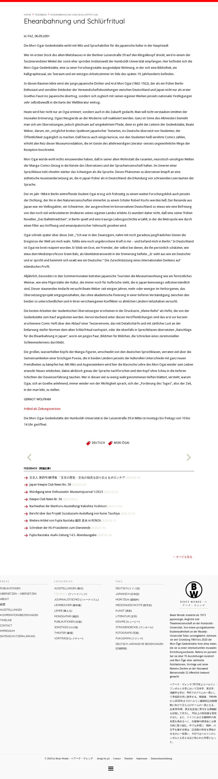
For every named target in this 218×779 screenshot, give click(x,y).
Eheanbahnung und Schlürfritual (74, 35)
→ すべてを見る (182, 577)
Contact (181, 15)
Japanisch (127, 614)
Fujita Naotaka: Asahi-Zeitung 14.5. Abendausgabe (70, 555)
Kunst (124, 631)
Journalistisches (76, 620)
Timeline (164, 15)
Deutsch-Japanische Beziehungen (139, 666)
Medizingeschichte (134, 625)
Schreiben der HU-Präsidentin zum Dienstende (67, 548)
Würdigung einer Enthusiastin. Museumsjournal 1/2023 (73, 512)
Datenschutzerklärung (17, 657)
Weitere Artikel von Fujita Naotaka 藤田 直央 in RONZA (72, 541)
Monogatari (66, 637)
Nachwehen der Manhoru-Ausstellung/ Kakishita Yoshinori (75, 527)
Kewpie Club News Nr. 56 (53, 520)
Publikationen (10, 609)
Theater (63, 653)
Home (27, 35)
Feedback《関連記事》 (38, 489)
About (140, 15)
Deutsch (98, 463)
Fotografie (127, 653)
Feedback (41, 35)
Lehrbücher (67, 625)
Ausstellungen (11, 630)
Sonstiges (66, 648)
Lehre (63, 631)
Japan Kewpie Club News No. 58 (57, 505)
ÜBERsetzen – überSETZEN (18, 614)
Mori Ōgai (121, 463)
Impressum (7, 651)
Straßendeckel (134, 648)
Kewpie (128, 642)
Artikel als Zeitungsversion (42, 429)
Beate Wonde (31, 16)
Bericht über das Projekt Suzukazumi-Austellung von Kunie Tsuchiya (82, 534)
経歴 (151, 15)
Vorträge (68, 659)
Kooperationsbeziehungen (19, 635)
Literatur (126, 637)
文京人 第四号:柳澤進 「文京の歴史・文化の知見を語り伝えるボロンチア (84, 498)
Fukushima (129, 659)
